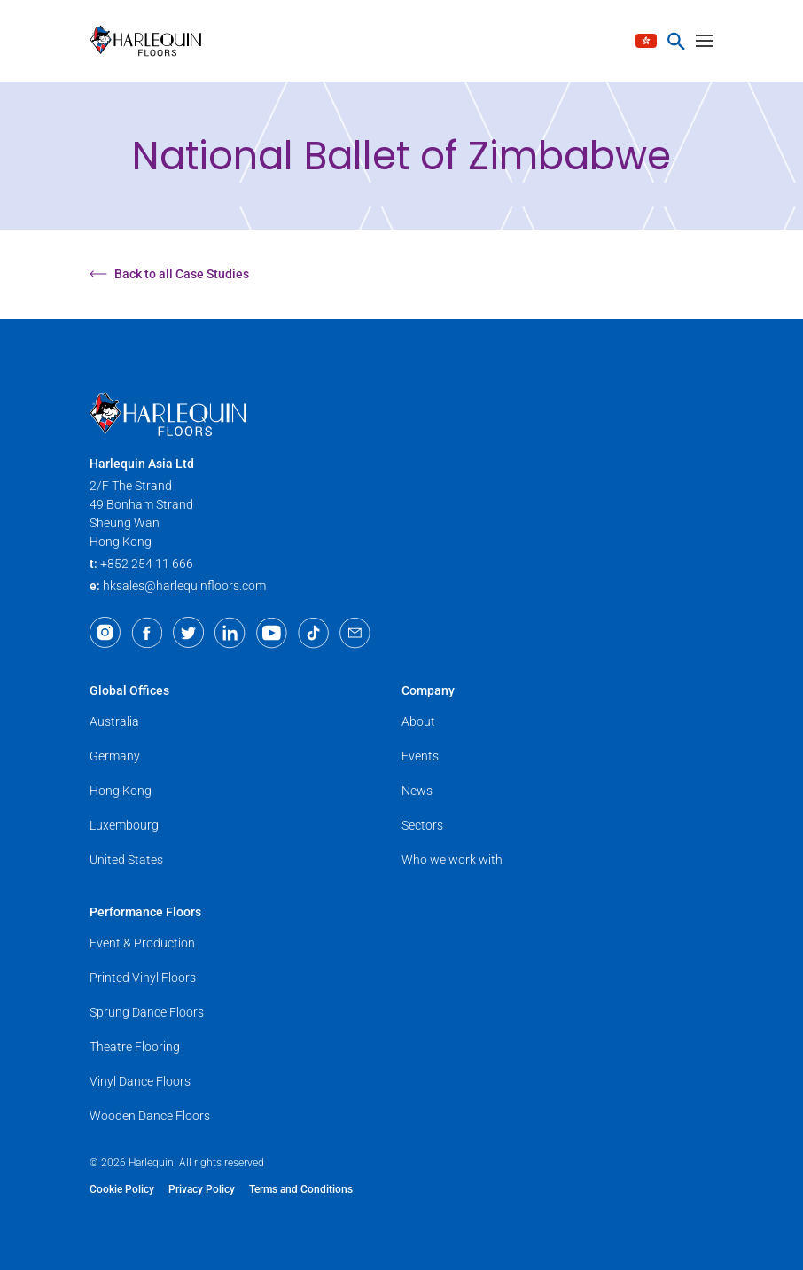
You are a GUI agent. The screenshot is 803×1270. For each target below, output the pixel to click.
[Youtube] (271, 633)
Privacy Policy (201, 1189)
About (418, 721)
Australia (114, 721)
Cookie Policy (122, 1189)
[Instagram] (105, 633)
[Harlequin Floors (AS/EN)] (151, 41)
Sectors (422, 825)
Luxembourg (124, 825)
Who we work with (452, 860)
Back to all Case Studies (169, 274)
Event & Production (142, 943)
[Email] (354, 633)
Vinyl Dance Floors (140, 1081)
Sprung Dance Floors (147, 1012)
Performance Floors (145, 912)
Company (428, 690)
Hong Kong (121, 790)
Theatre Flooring (135, 1047)
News (417, 790)
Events (420, 756)
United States (126, 860)
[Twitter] (188, 633)
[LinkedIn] (230, 633)
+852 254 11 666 (146, 564)
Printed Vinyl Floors (143, 977)
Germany (115, 756)
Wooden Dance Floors (150, 1116)
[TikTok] (313, 633)
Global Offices (129, 690)
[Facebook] (146, 633)
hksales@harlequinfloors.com (184, 586)
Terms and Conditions (301, 1189)
